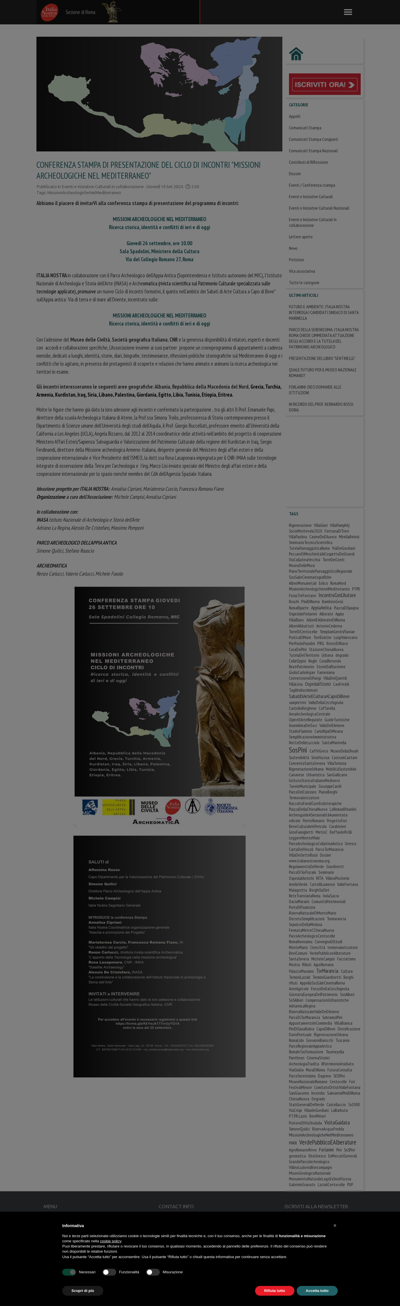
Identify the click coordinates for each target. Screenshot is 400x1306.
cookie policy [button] (110, 1241)
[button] (334, 1225)
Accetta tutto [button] (317, 1291)
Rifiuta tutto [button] (274, 1291)
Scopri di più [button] (82, 1291)
